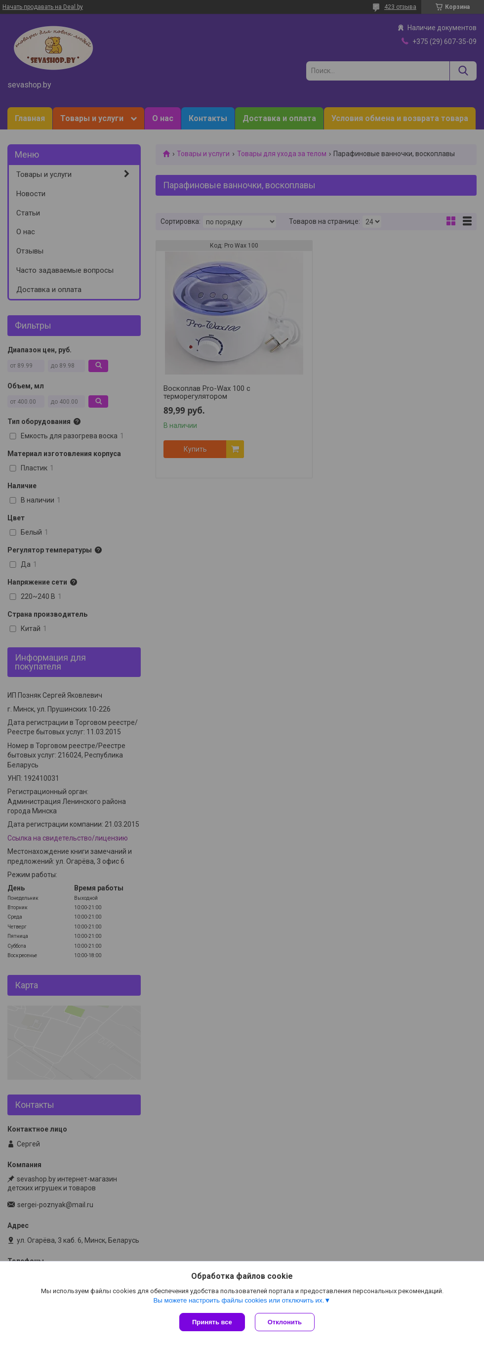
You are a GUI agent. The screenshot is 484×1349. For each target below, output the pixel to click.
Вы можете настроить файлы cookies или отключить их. (238, 1300)
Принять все (212, 1322)
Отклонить (285, 1322)
